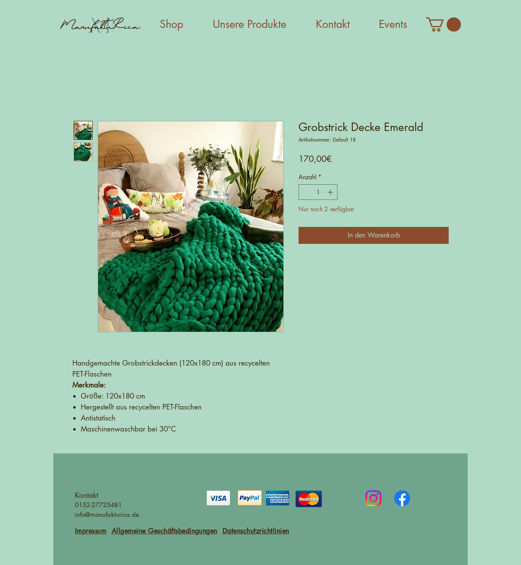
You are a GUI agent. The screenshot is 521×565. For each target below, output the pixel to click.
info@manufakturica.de (107, 514)
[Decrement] (305, 192)
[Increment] (331, 192)
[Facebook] (402, 498)
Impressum (90, 531)
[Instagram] (373, 498)
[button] (443, 24)
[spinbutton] (318, 192)
